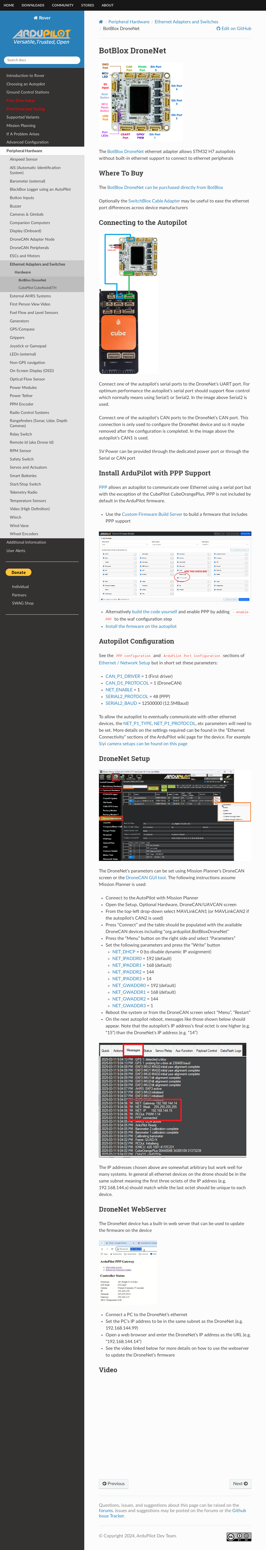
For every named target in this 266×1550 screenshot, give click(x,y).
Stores (87, 5)
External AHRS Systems (30, 296)
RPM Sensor (20, 451)
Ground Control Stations (27, 92)
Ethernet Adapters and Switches (37, 264)
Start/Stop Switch (25, 484)
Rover (42, 34)
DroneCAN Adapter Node (32, 239)
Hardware (23, 272)
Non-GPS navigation (27, 363)
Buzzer (15, 206)
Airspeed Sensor (24, 159)
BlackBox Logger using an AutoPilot (40, 189)
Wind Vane (19, 526)
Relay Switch (21, 434)
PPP (103, 487)
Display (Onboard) (25, 231)
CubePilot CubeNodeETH (37, 288)
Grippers (17, 338)
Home (9, 5)
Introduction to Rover (25, 76)
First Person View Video (30, 304)
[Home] (101, 21)
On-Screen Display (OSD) (32, 371)
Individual (20, 587)
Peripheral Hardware (24, 151)
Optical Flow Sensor (27, 379)
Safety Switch (22, 459)
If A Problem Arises (22, 134)
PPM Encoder (21, 404)
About (107, 5)
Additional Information (26, 542)
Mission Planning (20, 126)
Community (63, 5)
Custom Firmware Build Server (152, 514)
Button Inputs (22, 198)
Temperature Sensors (28, 501)
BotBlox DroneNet (32, 280)
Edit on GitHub (235, 28)
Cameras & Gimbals (27, 214)
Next (240, 1483)
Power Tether (21, 396)
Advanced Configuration (27, 142)
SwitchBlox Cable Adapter (154, 201)
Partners (19, 595)
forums (106, 1510)
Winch (15, 517)
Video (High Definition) (30, 509)
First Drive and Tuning (25, 109)
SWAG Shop (23, 603)
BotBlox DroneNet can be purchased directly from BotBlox (165, 187)
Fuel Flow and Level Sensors (34, 313)
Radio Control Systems (29, 413)
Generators (19, 321)
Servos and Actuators (28, 467)
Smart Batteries (23, 476)
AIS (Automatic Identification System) (35, 170)
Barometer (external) (27, 181)
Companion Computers (30, 223)
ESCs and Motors (25, 256)
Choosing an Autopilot (25, 84)
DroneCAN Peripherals (29, 248)
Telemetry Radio (23, 492)
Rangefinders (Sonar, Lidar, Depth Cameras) (38, 423)
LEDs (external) (23, 354)
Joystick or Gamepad (28, 346)
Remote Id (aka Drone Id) (32, 442)
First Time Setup (20, 101)
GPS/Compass (22, 329)
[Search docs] (42, 60)
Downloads (33, 5)
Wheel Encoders (24, 534)
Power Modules (23, 388)
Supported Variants (22, 117)
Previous (114, 1483)
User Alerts (15, 551)
